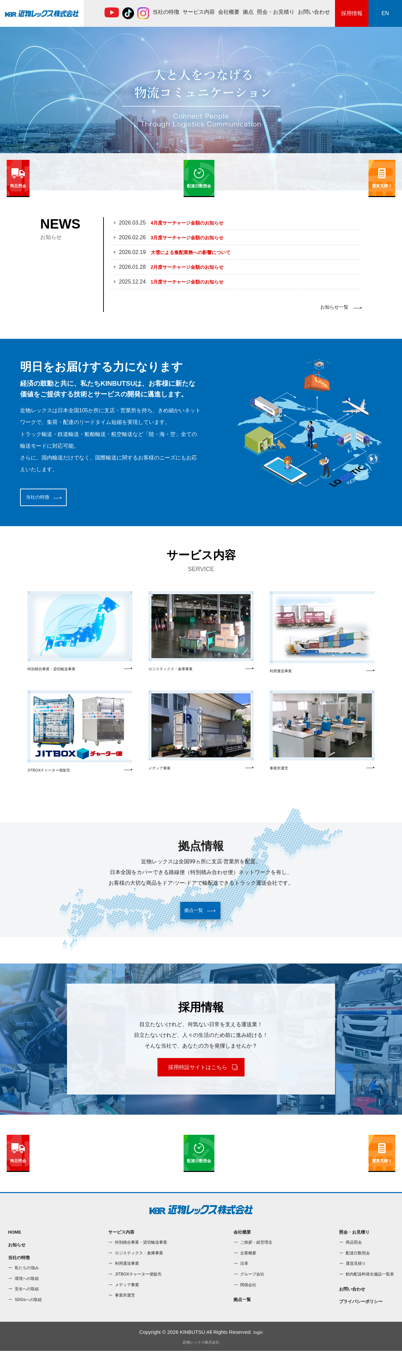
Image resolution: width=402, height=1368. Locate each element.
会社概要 (229, 12)
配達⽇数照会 (352, 1267)
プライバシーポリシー (356, 1318)
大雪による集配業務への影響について (196, 252)
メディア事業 (200, 735)
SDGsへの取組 (30, 1316)
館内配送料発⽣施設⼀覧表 (366, 1288)
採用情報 (351, 13)
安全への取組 (29, 1305)
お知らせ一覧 (332, 308)
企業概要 (245, 1267)
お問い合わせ (314, 12)
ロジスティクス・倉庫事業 (200, 635)
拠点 (248, 12)
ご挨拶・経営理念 (254, 1256)
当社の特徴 (165, 12)
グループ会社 (250, 1288)
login (258, 1349)
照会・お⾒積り (275, 12)
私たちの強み (29, 1284)
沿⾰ (240, 1277)
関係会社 (245, 1298)
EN (385, 13)
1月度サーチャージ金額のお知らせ (192, 282)
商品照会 (347, 1256)
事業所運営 (322, 735)
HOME (15, 1246)
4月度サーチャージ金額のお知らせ (192, 223)
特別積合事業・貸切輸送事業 (79, 635)
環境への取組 (29, 1295)
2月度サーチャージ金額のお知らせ (192, 267)
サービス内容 (199, 12)
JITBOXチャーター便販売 (79, 736)
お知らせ (18, 1260)
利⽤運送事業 (322, 636)
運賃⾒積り (349, 1277)
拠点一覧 (239, 1314)
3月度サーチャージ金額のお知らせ (192, 237)
